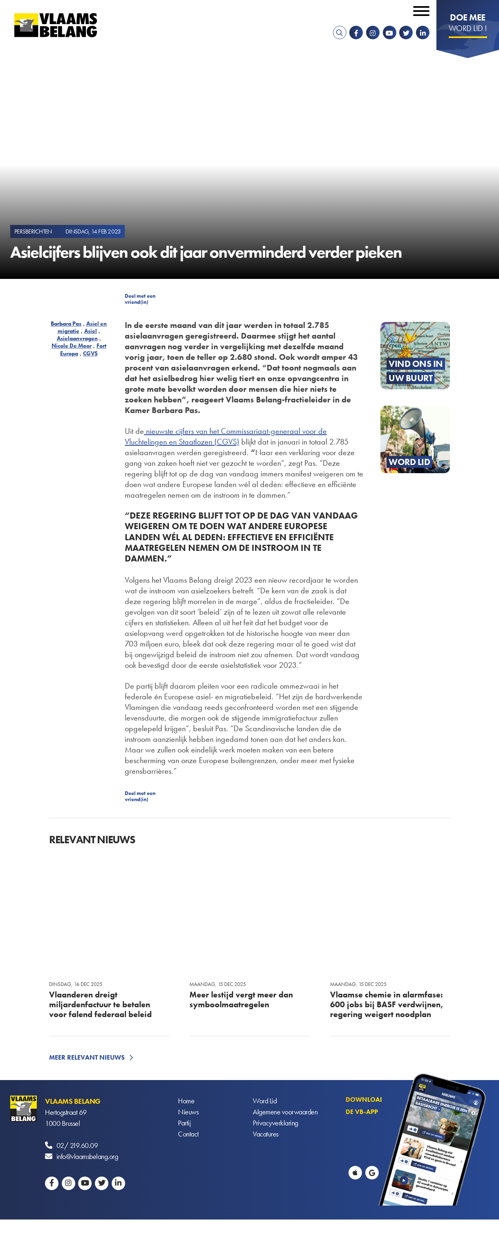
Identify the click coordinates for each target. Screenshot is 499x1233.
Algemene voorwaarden (285, 1112)
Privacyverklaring (275, 1123)
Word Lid (264, 1101)
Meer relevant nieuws (87, 1057)
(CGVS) (226, 441)
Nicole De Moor (72, 345)
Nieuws (188, 1112)
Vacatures (266, 1134)
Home (186, 1101)
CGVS (90, 353)
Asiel (90, 331)
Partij (184, 1123)
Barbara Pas (66, 323)
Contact (188, 1134)
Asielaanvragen (77, 338)
